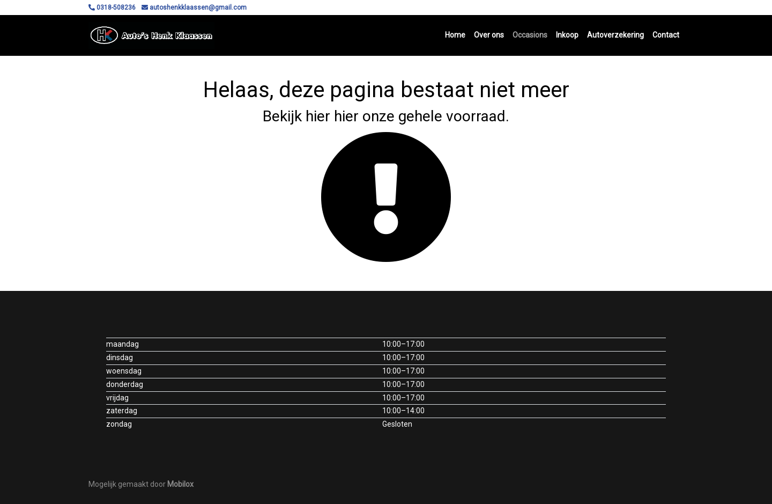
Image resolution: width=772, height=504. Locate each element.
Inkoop (567, 35)
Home (455, 35)
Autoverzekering (615, 35)
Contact (665, 35)
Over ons (489, 35)
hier (318, 116)
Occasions (530, 35)
